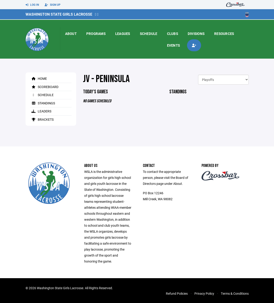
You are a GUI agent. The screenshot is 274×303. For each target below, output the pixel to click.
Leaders (40, 111)
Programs (96, 33)
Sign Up (53, 5)
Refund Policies (177, 293)
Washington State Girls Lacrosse (59, 14)
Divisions (196, 33)
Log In (32, 5)
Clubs (172, 33)
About (71, 33)
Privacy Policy (204, 293)
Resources (224, 33)
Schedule (148, 33)
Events (173, 45)
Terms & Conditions (235, 293)
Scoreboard (44, 87)
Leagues (122, 33)
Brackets (42, 119)
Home (38, 78)
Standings (42, 103)
